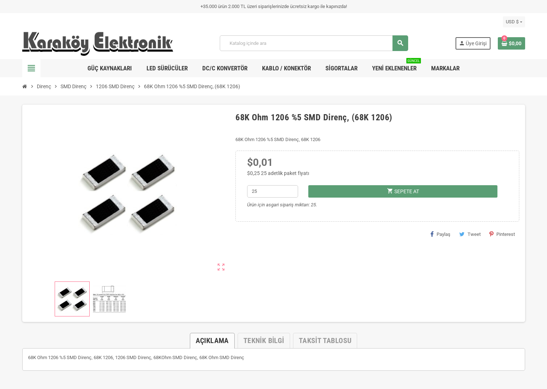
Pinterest (502, 234)
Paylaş (440, 234)
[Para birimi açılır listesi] (514, 21)
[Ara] (314, 43)
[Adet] (272, 191)
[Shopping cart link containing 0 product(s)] (511, 43)
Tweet (470, 234)
